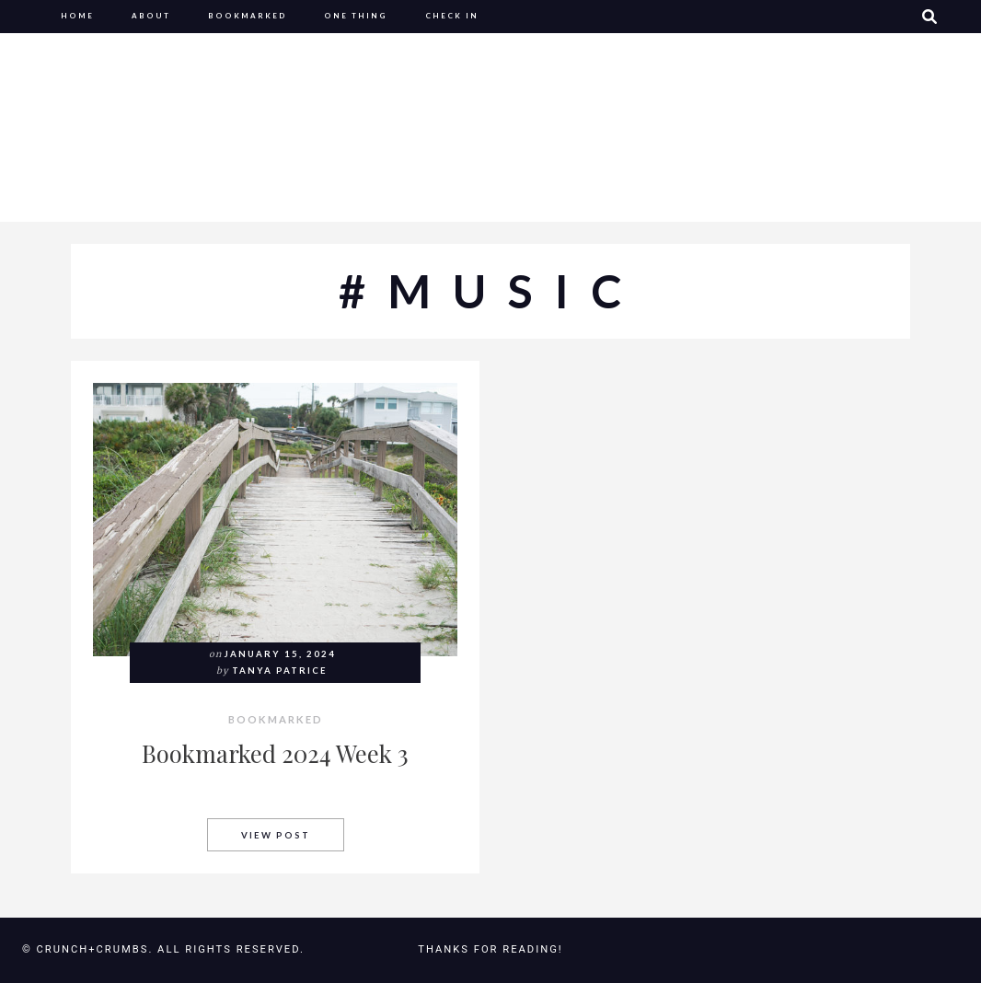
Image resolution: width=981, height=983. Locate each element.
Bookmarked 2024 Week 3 (275, 753)
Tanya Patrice (280, 670)
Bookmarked (247, 15)
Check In (452, 15)
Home (77, 15)
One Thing (355, 15)
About (151, 15)
